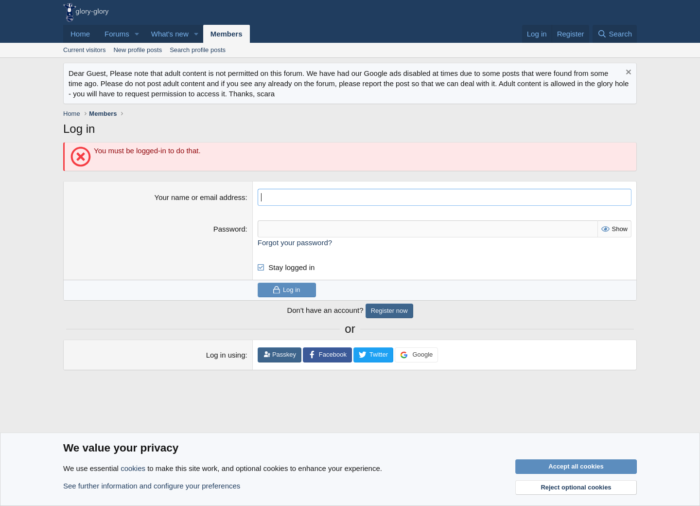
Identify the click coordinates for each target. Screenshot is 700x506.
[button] (137, 34)
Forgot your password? (295, 242)
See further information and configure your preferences (151, 486)
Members (226, 34)
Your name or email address (200, 197)
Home (80, 34)
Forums (117, 34)
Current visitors (84, 50)
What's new (170, 34)
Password (229, 229)
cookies (133, 468)
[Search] (615, 34)
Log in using (225, 355)
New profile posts (137, 50)
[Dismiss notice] (627, 73)
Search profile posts (198, 50)
